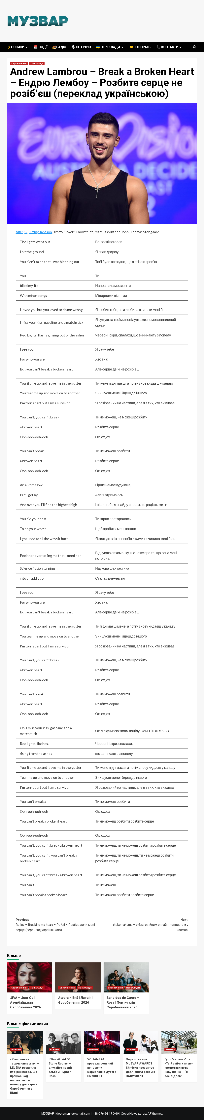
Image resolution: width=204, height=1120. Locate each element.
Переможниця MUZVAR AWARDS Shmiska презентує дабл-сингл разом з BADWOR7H (140, 1068)
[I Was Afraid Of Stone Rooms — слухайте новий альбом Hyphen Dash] (63, 1042)
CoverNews (129, 1113)
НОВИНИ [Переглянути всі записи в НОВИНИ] (16, 1049)
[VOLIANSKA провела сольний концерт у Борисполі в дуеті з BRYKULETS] (102, 1042)
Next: (145, 925)
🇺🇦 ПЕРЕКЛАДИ (110, 47)
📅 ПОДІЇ (40, 47)
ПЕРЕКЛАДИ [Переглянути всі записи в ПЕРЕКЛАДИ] (36, 63)
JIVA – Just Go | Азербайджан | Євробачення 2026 (25, 1002)
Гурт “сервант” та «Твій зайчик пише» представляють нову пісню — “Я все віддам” (178, 1068)
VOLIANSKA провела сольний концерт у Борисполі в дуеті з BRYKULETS (101, 1068)
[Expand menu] (26, 47)
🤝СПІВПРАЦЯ (140, 47)
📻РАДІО (59, 47)
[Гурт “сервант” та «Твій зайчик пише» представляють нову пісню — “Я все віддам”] (179, 1042)
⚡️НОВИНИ (18, 47)
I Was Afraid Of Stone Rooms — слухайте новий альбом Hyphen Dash (60, 1068)
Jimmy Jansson (40, 232)
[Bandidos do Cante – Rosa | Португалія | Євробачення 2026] (126, 977)
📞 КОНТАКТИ (169, 47)
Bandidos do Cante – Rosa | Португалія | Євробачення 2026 (123, 1002)
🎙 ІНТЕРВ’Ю (81, 47)
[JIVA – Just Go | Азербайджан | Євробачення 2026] (29, 977)
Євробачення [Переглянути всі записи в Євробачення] (18, 63)
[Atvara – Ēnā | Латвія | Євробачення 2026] (78, 977)
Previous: (59, 925)
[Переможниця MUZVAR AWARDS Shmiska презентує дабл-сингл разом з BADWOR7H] (140, 1042)
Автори (21, 232)
